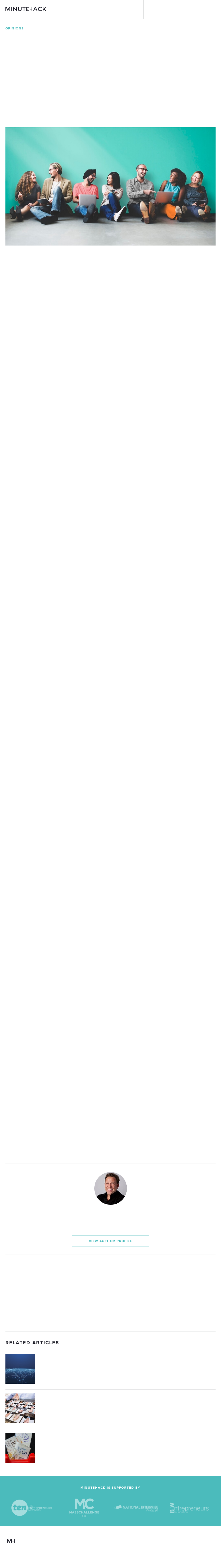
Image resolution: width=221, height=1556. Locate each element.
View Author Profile (110, 1241)
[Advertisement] (110, 1293)
